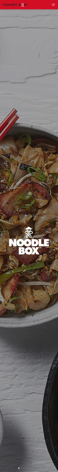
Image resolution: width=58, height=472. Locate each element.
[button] (18, 468)
